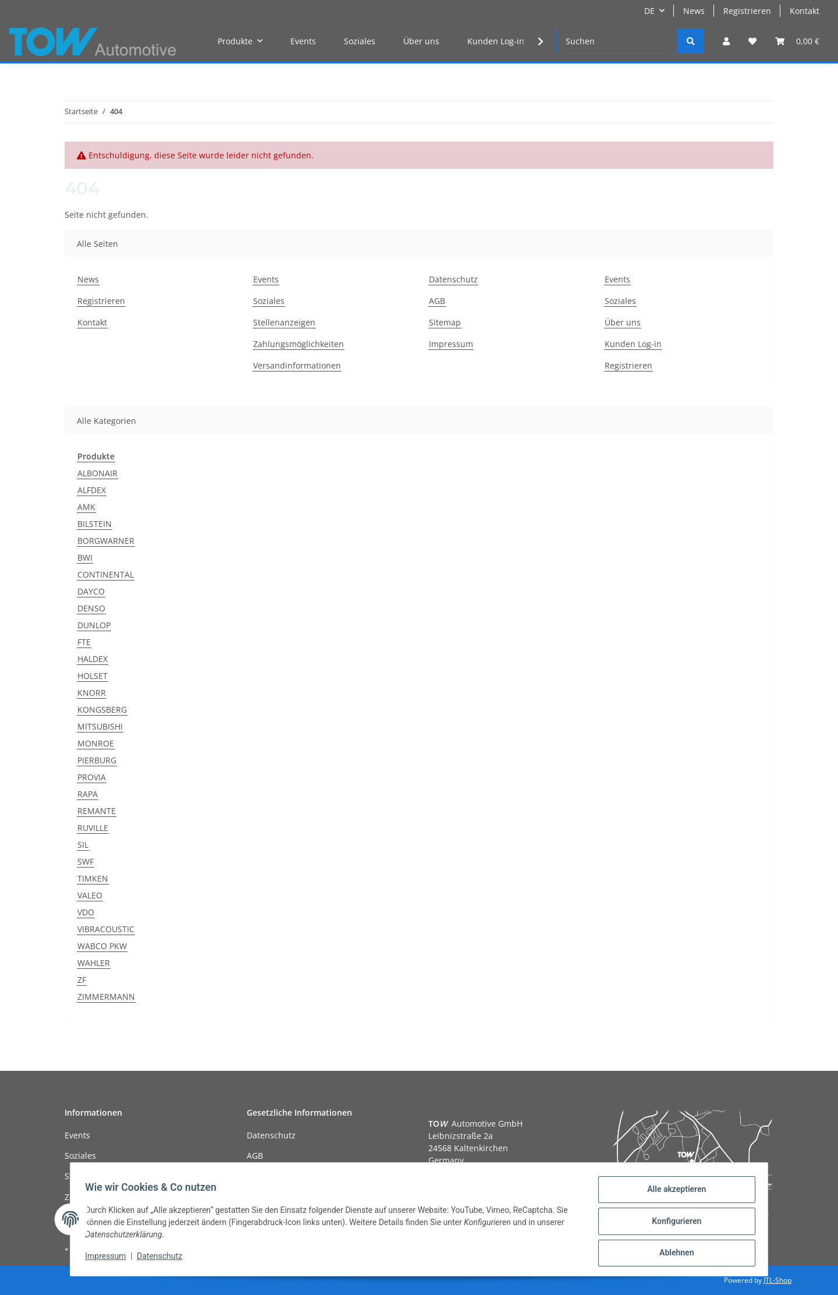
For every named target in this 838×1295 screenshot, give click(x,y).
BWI (85, 557)
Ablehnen (672, 1253)
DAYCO (91, 591)
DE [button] (649, 10)
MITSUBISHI (100, 726)
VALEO (89, 895)
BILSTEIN (94, 523)
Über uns (421, 41)
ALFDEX (91, 490)
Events (303, 41)
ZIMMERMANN (106, 996)
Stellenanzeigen (284, 322)
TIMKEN (92, 878)
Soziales (359, 41)
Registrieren (747, 10)
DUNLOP (94, 625)
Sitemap (445, 322)
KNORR (91, 692)
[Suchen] (617, 41)
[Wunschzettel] (752, 41)
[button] (726, 41)
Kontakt (804, 10)
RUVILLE (92, 827)
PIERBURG (96, 760)
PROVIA (91, 777)
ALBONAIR (97, 473)
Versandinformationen (297, 365)
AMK (86, 506)
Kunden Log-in (495, 41)
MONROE (95, 743)
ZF (81, 979)
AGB (437, 300)
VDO (85, 912)
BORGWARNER (105, 540)
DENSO (91, 608)
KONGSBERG (102, 709)
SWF (85, 861)
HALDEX (92, 658)
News (694, 10)
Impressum (451, 343)
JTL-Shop (777, 1280)
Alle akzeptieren (672, 1193)
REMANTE (96, 810)
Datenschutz (453, 279)
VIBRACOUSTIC (105, 929)
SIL (82, 844)
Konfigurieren (672, 1223)
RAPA (87, 793)
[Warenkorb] (797, 41)
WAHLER (93, 962)
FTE (84, 642)
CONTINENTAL (105, 574)
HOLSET (92, 675)
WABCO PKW (102, 945)
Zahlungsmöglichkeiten (298, 343)
